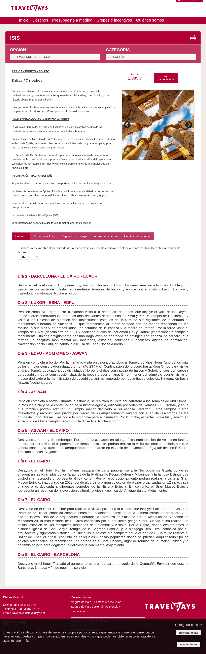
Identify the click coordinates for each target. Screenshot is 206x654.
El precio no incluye (74, 236)
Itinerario (20, 236)
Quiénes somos (150, 20)
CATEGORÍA (118, 50)
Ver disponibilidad (166, 78)
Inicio (24, 20)
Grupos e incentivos (114, 20)
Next (188, 125)
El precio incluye (44, 236)
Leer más (22, 640)
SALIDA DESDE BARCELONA (31, 56)
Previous (128, 125)
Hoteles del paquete (137, 236)
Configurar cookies (188, 625)
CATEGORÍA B (117, 56)
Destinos (40, 20)
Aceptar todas (188, 644)
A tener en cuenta (105, 236)
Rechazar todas (188, 632)
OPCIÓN (18, 50)
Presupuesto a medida (72, 20)
